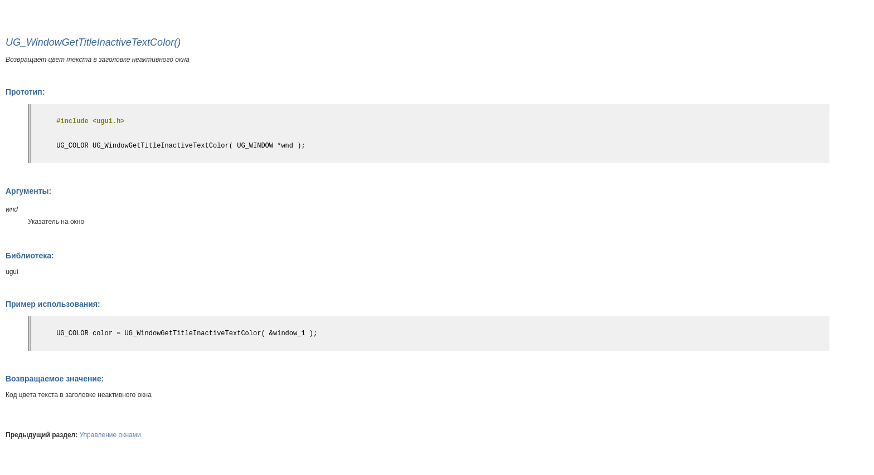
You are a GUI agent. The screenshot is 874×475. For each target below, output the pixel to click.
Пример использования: (53, 304)
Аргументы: (28, 191)
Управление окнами (110, 435)
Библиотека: (30, 255)
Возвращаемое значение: (55, 378)
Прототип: (25, 91)
